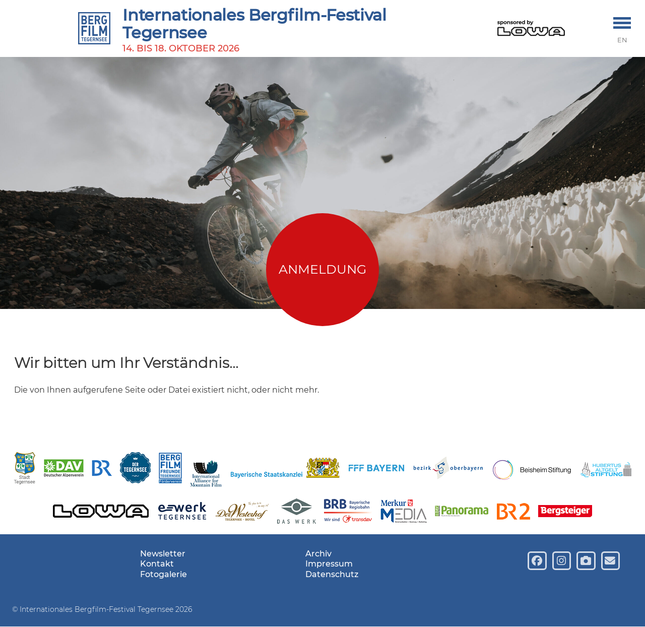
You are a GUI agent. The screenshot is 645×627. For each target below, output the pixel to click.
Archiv (318, 553)
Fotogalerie (163, 574)
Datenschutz (331, 574)
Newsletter (162, 553)
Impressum (329, 564)
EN (622, 40)
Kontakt (157, 564)
